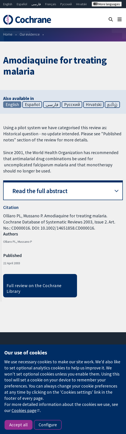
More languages (106, 4)
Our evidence (30, 34)
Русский (66, 4)
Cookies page (24, 410)
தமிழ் (112, 104)
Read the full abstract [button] (40, 191)
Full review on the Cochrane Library (34, 288)
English (7, 4)
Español (22, 4)
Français (50, 4)
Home (7, 34)
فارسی (36, 4)
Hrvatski (81, 4)
